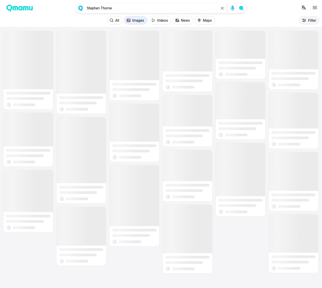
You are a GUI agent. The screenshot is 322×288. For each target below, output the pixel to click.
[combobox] (151, 8)
